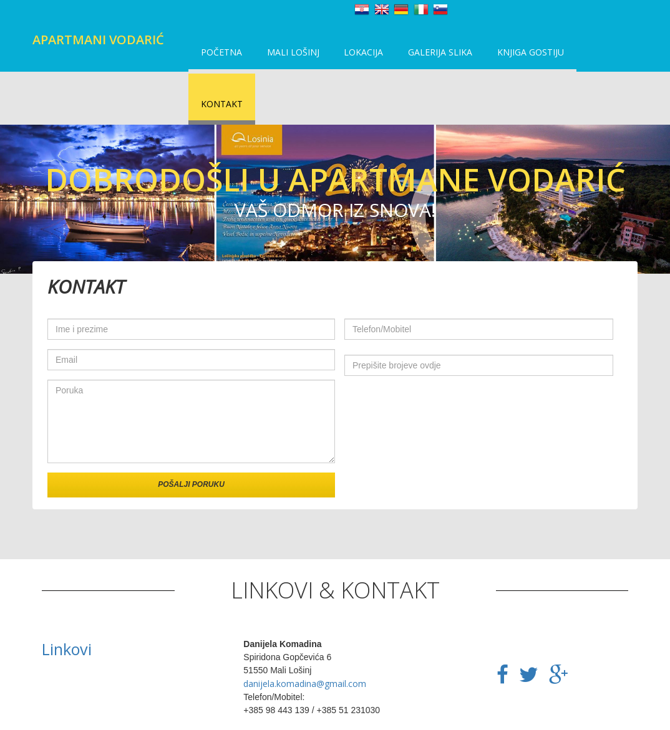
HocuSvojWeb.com (349, 718)
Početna (220, 56)
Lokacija (355, 56)
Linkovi (67, 600)
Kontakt (590, 56)
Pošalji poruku (191, 435)
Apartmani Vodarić (98, 39)
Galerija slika (428, 56)
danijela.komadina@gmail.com (304, 635)
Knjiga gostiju (515, 56)
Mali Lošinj (288, 56)
